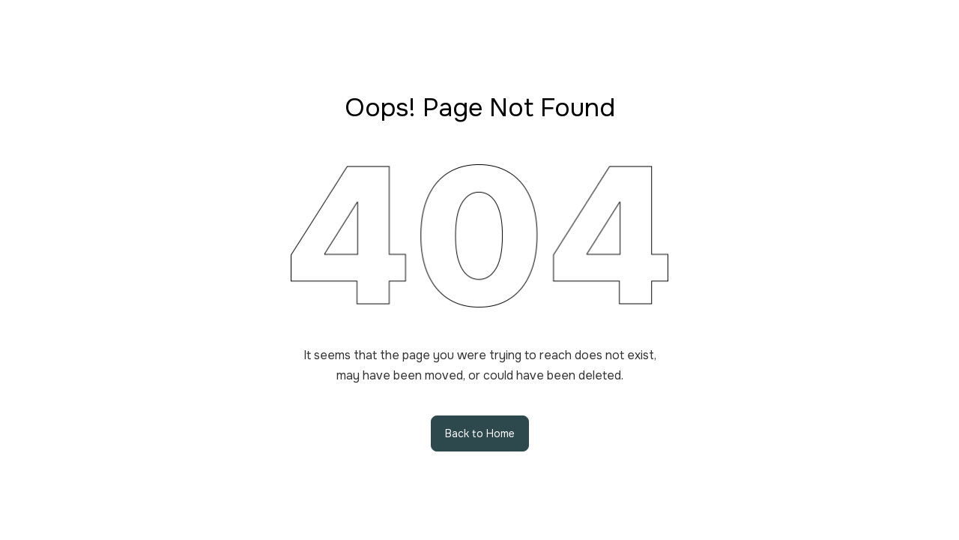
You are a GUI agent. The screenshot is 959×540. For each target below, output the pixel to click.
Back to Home (480, 433)
